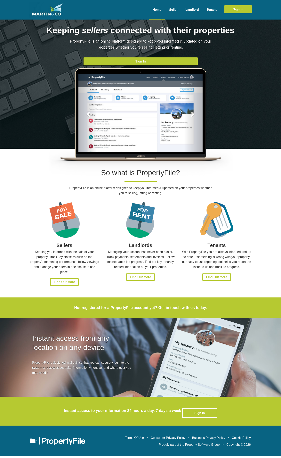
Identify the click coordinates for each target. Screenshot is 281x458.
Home (157, 9)
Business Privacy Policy (208, 439)
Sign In (238, 9)
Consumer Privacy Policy (168, 439)
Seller (173, 9)
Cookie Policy (241, 439)
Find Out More (64, 287)
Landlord (192, 9)
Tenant (212, 9)
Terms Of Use (134, 439)
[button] (87, 119)
